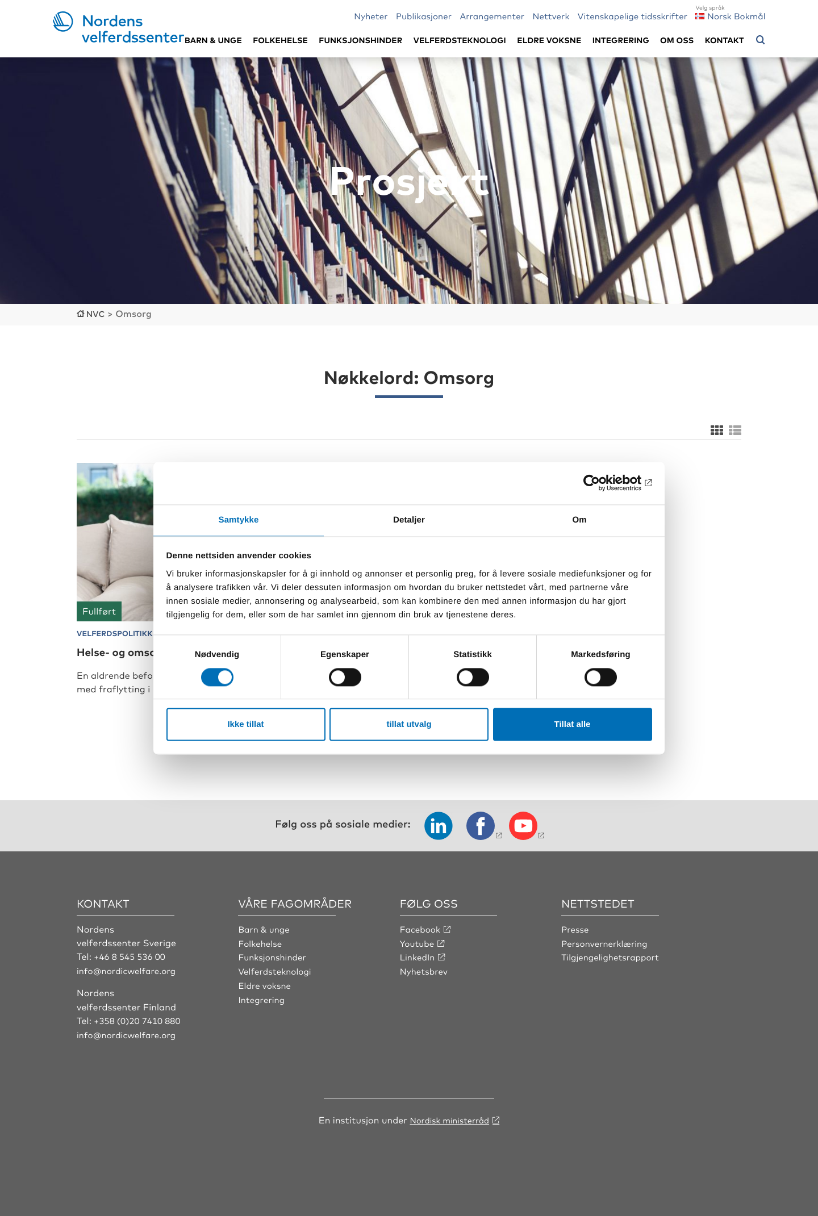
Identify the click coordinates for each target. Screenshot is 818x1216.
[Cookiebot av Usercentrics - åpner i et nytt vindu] (602, 482)
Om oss (677, 40)
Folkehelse (280, 40)
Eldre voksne (549, 40)
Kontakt (724, 40)
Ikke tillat (245, 725)
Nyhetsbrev (425, 984)
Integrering (620, 40)
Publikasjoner (424, 16)
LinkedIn (418, 970)
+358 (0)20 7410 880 (140, 1033)
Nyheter (370, 16)
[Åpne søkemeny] (761, 40)
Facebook (421, 943)
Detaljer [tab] (409, 519)
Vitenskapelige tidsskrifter (632, 16)
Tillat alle (572, 725)
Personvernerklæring (607, 956)
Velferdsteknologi (460, 40)
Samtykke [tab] (239, 519)
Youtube (418, 956)
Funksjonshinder (360, 40)
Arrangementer (492, 16)
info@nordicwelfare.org (129, 984)
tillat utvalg (408, 725)
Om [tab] (579, 519)
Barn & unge (213, 40)
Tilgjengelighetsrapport (613, 970)
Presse (576, 943)
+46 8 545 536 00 (132, 970)
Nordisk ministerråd (449, 1132)
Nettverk (550, 16)
